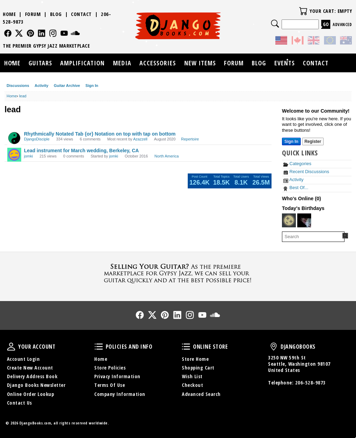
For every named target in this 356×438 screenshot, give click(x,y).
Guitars (40, 63)
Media (122, 63)
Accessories (157, 63)
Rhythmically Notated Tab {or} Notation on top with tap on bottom (100, 134)
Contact (81, 14)
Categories (297, 163)
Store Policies (110, 367)
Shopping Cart (198, 367)
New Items (200, 63)
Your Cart (303, 11)
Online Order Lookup (30, 394)
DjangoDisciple (36, 139)
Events (284, 63)
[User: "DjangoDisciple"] (14, 138)
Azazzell (140, 139)
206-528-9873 (310, 382)
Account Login (23, 359)
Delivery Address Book (32, 376)
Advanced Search (201, 394)
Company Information (119, 394)
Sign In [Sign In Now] (291, 141)
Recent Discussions (306, 171)
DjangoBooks (273, 346)
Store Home (195, 359)
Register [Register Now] (313, 141)
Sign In (92, 85)
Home (9, 14)
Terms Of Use (109, 385)
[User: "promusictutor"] (289, 220)
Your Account (11, 346)
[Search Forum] (345, 235)
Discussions (18, 85)
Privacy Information (117, 376)
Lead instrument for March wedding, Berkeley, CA (81, 150)
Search (275, 23)
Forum (33, 14)
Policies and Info (98, 346)
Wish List (192, 376)
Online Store (186, 346)
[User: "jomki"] (14, 155)
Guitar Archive (67, 85)
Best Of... (295, 187)
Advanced (342, 24)
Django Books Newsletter (36, 385)
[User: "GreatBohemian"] (304, 220)
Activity (41, 85)
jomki (28, 156)
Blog (56, 14)
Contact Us (19, 402)
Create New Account (30, 367)
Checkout (192, 385)
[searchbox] (313, 237)
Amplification (82, 63)
